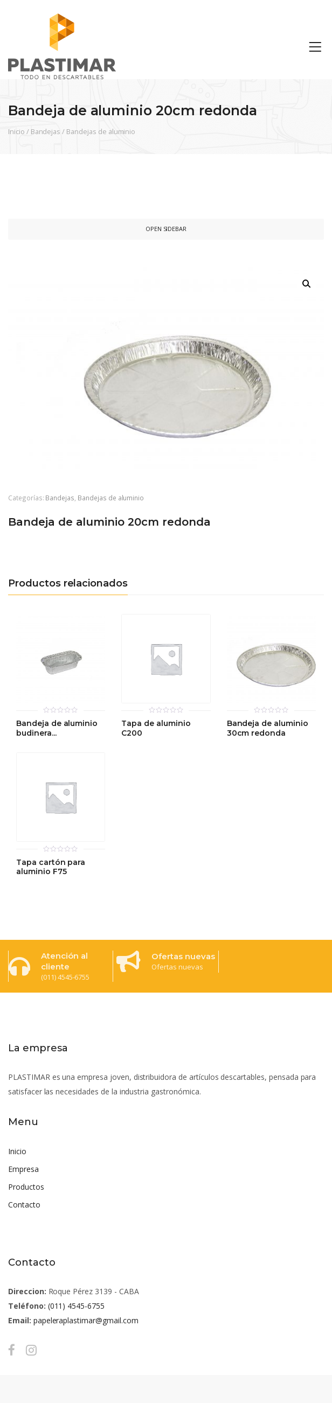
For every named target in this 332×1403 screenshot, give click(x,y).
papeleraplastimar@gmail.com (86, 1320)
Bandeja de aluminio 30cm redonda (267, 728)
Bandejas (46, 131)
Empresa (23, 1169)
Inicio (16, 131)
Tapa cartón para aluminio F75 (50, 867)
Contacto (24, 1204)
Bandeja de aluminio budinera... (57, 728)
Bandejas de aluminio (100, 131)
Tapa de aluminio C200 (155, 728)
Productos (26, 1187)
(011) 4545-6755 (76, 1306)
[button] (306, 284)
